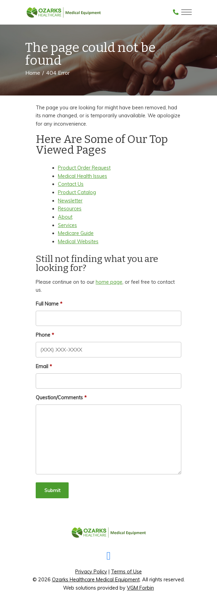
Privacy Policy (91, 572)
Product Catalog (77, 192)
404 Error (58, 72)
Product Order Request (84, 168)
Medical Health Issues (82, 176)
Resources (69, 209)
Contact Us (71, 184)
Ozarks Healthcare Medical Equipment (96, 579)
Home (32, 72)
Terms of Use (126, 572)
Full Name (47, 304)
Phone (43, 335)
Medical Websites (78, 241)
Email (42, 366)
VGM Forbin (140, 588)
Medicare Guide (76, 233)
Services (67, 225)
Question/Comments (59, 397)
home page (109, 282)
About (65, 217)
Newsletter (70, 201)
